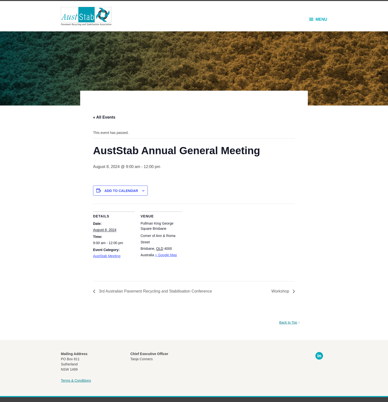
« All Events (104, 117)
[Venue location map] (214, 238)
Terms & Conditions (76, 380)
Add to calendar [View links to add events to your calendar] (121, 191)
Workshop (280, 291)
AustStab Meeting (107, 256)
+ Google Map (166, 255)
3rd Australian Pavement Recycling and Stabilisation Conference (155, 291)
